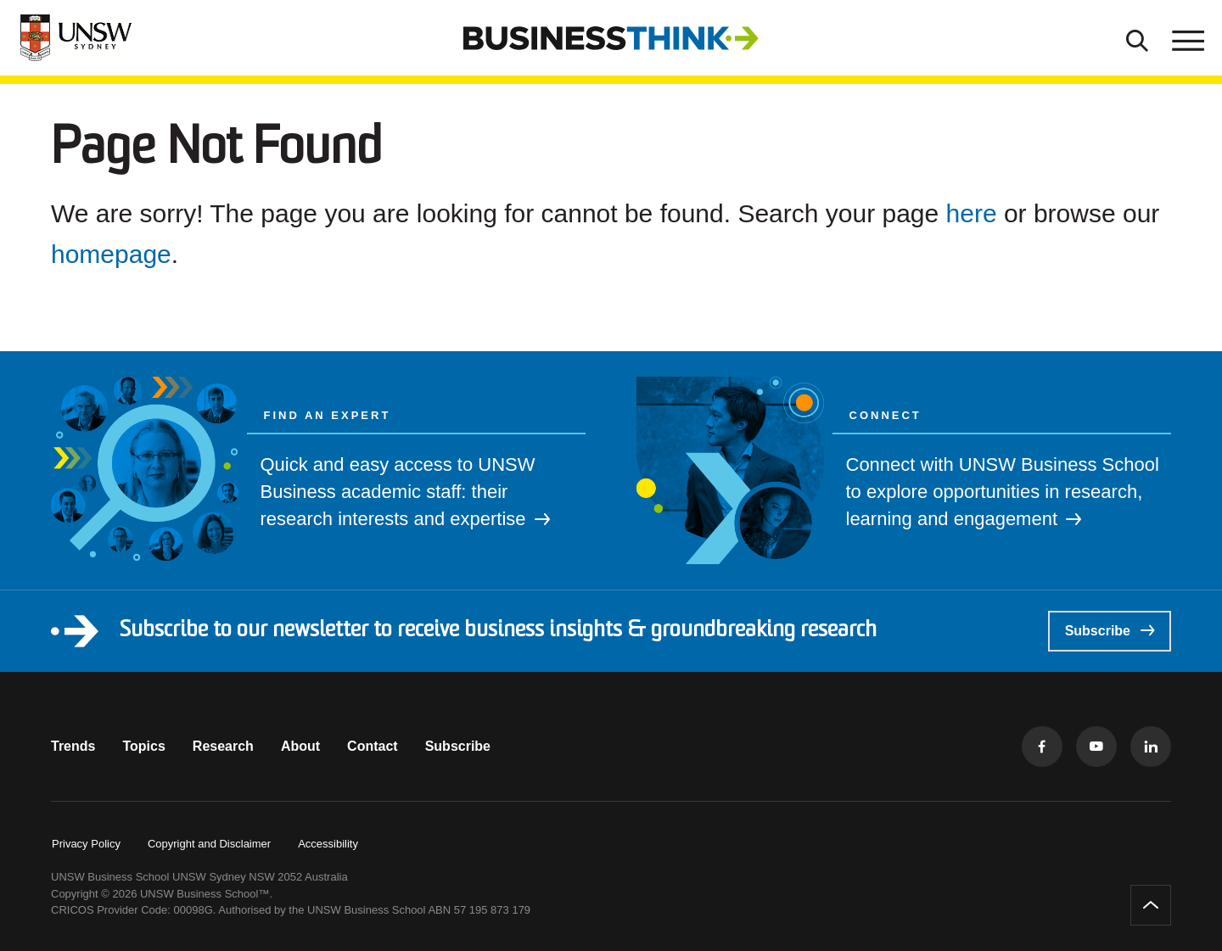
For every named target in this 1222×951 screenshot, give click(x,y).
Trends (73, 746)
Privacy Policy (86, 843)
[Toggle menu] (1186, 38)
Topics (143, 746)
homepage (111, 254)
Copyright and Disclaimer (209, 843)
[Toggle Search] (1137, 38)
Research (223, 746)
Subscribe (1109, 631)
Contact (372, 746)
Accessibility (328, 843)
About (300, 746)
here (971, 213)
